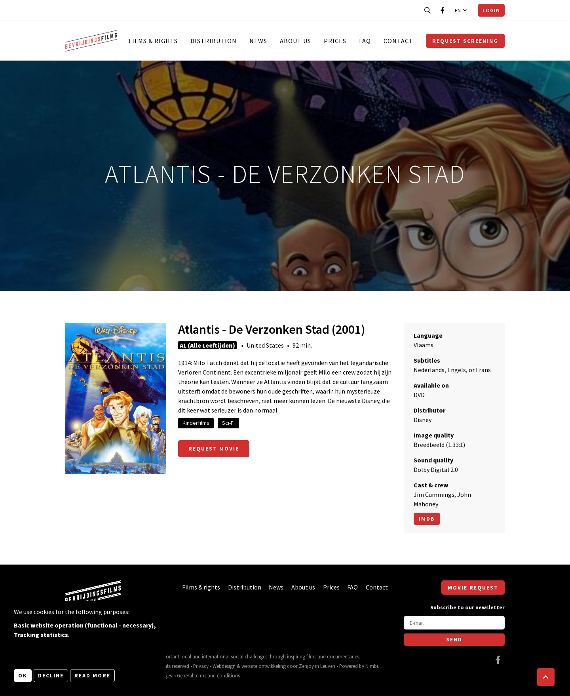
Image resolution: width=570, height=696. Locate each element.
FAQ (365, 41)
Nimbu (372, 666)
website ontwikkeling (263, 666)
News (258, 41)
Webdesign (224, 666)
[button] (546, 677)
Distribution (213, 41)
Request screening (465, 40)
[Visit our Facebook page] (443, 10)
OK (22, 675)
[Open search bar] (427, 10)
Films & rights (153, 41)
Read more (92, 675)
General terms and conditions (208, 675)
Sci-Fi (228, 422)
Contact (398, 41)
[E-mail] (454, 622)
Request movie (213, 448)
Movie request (473, 587)
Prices (335, 41)
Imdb (427, 518)
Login (491, 10)
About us (295, 41)
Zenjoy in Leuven (317, 666)
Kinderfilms (195, 422)
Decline (51, 675)
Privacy (201, 666)
